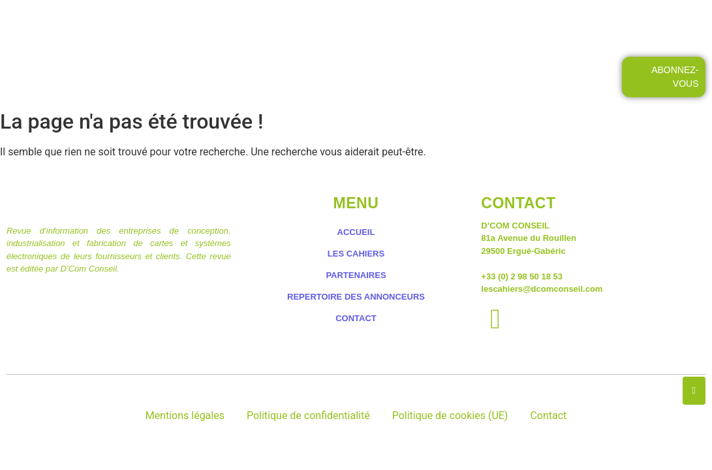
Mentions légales (185, 415)
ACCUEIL (201, 24)
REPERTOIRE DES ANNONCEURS (356, 297)
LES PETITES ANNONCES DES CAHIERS (439, 24)
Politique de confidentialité (308, 415)
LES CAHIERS (285, 24)
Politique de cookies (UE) (450, 415)
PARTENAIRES (356, 275)
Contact (548, 415)
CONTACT (585, 24)
